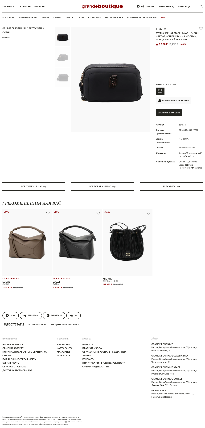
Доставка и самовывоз (17, 370)
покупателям (9, 338)
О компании (63, 338)
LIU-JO (161, 29)
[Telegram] (142, 6)
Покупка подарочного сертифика (24, 351)
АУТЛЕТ (164, 17)
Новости (88, 344)
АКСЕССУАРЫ (35, 28)
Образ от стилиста (14, 366)
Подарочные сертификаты (141, 17)
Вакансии (63, 344)
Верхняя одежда (114, 17)
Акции (86, 355)
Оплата (7, 355)
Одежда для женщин (14, 28)
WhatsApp (54, 315)
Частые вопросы (12, 344)
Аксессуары (94, 17)
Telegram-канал (37, 324)
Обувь (81, 17)
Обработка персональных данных (104, 351)
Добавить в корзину (169, 113)
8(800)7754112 (14, 324)
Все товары (8, 17)
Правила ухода (92, 348)
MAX (10, 315)
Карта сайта (64, 348)
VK (73, 315)
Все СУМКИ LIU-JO (33, 186)
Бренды (45, 17)
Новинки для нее (28, 17)
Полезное (86, 338)
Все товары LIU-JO (102, 186)
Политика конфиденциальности (103, 363)
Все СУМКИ (171, 186)
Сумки (57, 17)
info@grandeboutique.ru (65, 324)
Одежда (69, 17)
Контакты (88, 359)
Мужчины (39, 6)
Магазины (63, 351)
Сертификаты (10, 363)
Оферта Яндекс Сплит (95, 366)
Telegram (30, 315)
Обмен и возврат (12, 348)
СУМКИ (6, 32)
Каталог (8, 6)
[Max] (138, 6)
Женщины (25, 6)
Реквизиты (63, 355)
